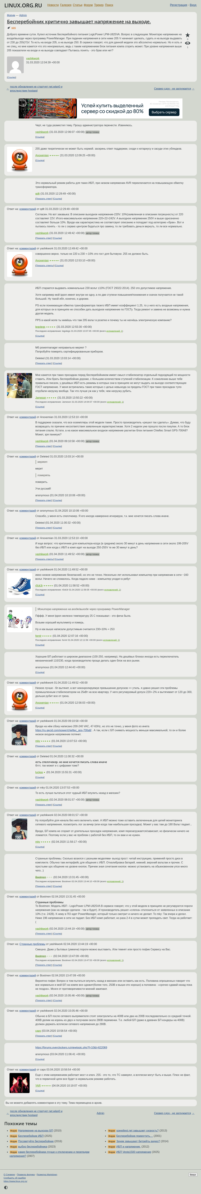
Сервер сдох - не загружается (172, 88)
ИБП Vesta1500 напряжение (133, 1152)
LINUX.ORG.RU (23, 5)
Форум (88, 5)
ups (13, 27)
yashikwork (32, 58)
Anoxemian (42, 155)
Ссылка (11, 77)
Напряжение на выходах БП (35, 1130)
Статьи (77, 5)
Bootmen (40, 877)
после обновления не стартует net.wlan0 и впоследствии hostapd (36, 88)
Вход (193, 5)
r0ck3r (39, 585)
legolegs (40, 326)
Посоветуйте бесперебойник (36, 1141)
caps (38, 1030)
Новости (53, 5)
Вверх (193, 1174)
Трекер (99, 5)
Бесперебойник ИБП (31, 1136)
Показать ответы (44, 265)
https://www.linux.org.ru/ (15, 1181)
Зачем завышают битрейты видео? (138, 1141)
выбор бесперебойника (32, 1146)
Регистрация (178, 5)
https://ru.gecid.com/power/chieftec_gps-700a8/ (63, 730)
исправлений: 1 (114, 331)
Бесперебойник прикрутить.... (134, 1136)
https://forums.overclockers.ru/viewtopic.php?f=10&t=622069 (71, 1047)
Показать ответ (44, 198)
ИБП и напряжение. (128, 1146)
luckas (39, 772)
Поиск (109, 5)
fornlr (38, 635)
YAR (38, 1085)
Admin (23, 15)
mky (37, 741)
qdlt (37, 193)
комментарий (27, 209)
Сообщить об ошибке (15, 1178)
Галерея (65, 5)
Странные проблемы (32, 944)
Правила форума (26, 1174)
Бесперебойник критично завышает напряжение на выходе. (79, 21)
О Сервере (9, 1174)
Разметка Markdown (47, 1174)
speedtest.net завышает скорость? (137, 1130)
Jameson (40, 397)
